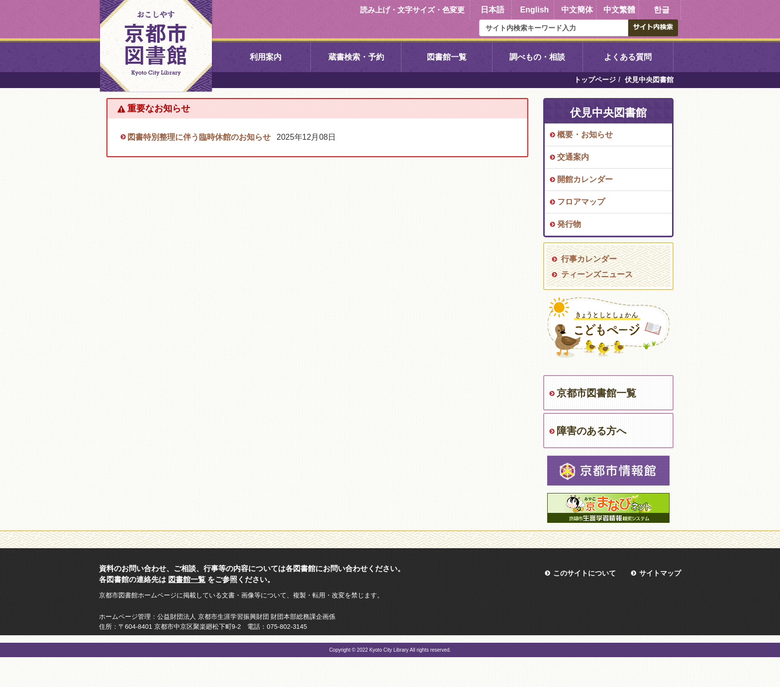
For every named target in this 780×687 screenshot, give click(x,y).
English (534, 9)
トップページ (595, 80)
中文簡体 (577, 9)
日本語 (492, 9)
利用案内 (266, 57)
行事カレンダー (589, 259)
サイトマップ (660, 573)
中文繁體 (619, 9)
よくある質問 (628, 57)
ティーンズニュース (597, 274)
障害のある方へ (591, 430)
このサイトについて (584, 573)
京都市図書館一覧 (596, 393)
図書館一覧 (447, 57)
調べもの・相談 (537, 57)
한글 (662, 9)
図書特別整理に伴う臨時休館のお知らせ (199, 137)
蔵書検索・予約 (356, 57)
